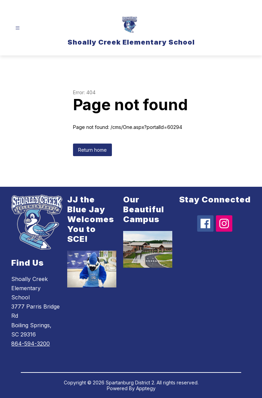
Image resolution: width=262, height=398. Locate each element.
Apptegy (146, 388)
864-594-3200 (30, 343)
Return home (92, 150)
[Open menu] (17, 28)
